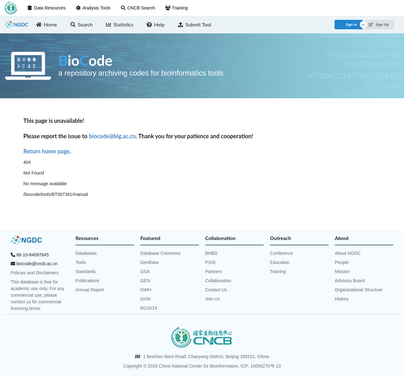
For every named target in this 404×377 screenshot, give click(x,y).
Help (155, 24)
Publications (87, 280)
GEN (145, 280)
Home (46, 24)
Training (176, 7)
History (342, 298)
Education (279, 262)
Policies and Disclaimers (35, 272)
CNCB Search (138, 7)
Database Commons (160, 253)
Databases (86, 253)
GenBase (149, 262)
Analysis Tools (93, 7)
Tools (80, 262)
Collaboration (218, 280)
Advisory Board (350, 280)
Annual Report (89, 289)
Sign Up (379, 24)
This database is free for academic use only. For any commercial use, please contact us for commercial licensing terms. (37, 295)
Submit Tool (194, 24)
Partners (213, 271)
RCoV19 (148, 308)
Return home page (46, 151)
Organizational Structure (359, 289)
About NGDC (348, 253)
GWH (145, 289)
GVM (145, 298)
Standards (85, 271)
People (342, 262)
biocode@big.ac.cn (112, 136)
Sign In (351, 24)
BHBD (211, 253)
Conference (281, 253)
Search (81, 24)
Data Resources (46, 7)
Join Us (212, 298)
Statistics (120, 24)
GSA (145, 271)
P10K (210, 262)
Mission (342, 271)
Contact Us (216, 289)
